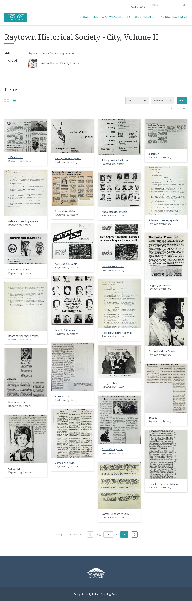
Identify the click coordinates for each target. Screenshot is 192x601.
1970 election (15, 157)
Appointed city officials (114, 211)
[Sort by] (137, 100)
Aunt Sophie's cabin (66, 264)
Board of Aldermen (65, 330)
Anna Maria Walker (66, 211)
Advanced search (179, 108)
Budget (152, 417)
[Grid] (6, 100)
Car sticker (14, 468)
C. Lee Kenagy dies (112, 449)
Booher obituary (17, 402)
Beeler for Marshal (19, 269)
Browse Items (89, 17)
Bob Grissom (62, 396)
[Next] (135, 534)
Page (104, 534)
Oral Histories (144, 17)
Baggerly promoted (159, 285)
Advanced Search (138, 7)
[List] (14, 100)
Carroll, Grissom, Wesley (115, 514)
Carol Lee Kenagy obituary (163, 484)
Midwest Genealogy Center (105, 594)
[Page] (108, 534)
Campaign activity (65, 463)
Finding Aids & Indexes (173, 17)
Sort (182, 100)
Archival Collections (116, 17)
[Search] (168, 5)
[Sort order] (162, 100)
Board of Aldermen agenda (117, 332)
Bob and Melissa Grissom (162, 351)
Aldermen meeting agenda (163, 220)
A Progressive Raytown (68, 158)
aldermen (153, 154)
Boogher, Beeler (111, 383)
